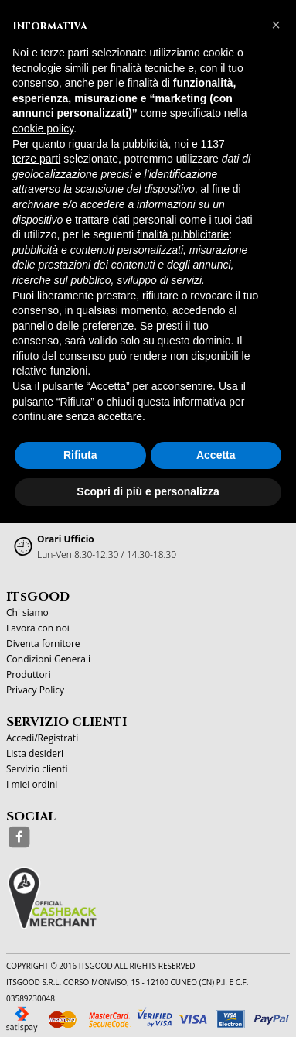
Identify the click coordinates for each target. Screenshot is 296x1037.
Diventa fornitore (43, 643)
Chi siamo (27, 612)
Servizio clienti (36, 768)
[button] (276, 24)
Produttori (28, 674)
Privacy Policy (35, 689)
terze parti (36, 158)
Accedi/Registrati (42, 737)
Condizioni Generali (48, 659)
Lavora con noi (38, 628)
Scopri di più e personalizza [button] (148, 491)
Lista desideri (34, 753)
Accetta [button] (216, 455)
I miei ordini (31, 784)
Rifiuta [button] (80, 455)
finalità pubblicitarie (183, 234)
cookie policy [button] (42, 128)
